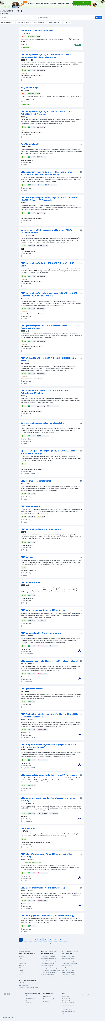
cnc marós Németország (47, 965)
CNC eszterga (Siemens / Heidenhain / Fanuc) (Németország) (49, 775)
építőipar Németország (68, 977)
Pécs (20, 961)
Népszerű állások (23, 985)
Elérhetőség (28, 1002)
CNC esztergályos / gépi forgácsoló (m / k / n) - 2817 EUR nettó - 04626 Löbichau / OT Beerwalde (49, 198)
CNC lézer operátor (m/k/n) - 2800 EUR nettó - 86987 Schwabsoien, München (45, 391)
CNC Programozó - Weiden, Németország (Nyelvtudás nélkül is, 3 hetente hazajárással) (48, 745)
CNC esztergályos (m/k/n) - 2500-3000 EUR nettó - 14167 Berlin (47, 264)
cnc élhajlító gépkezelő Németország (50, 970)
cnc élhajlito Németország (47, 977)
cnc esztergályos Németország (49, 968)
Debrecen (21, 977)
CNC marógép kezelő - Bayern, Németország (41, 633)
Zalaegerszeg (22, 963)
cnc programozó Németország (48, 956)
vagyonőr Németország (68, 958)
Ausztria (21, 958)
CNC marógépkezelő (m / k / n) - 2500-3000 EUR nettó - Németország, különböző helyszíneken (46, 55)
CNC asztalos (27, 557)
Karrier (26, 1005)
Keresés (99, 18)
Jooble (12, 1017)
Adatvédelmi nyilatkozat (68, 1005)
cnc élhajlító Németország (47, 963)
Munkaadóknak (47, 996)
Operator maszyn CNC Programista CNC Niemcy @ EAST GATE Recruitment (47, 231)
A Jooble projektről (30, 998)
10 (65, 939)
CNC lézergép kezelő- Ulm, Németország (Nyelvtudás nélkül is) (49, 661)
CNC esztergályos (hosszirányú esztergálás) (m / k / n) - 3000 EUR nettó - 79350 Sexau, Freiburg (49, 294)
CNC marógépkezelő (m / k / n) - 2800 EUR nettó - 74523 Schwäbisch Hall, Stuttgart (46, 112)
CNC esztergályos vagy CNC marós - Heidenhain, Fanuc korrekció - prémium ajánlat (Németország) (46, 173)
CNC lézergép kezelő (30, 506)
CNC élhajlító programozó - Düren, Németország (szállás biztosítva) (46, 855)
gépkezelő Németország (68, 974)
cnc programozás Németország (49, 972)
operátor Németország (68, 968)
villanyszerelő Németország (69, 963)
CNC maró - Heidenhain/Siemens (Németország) (43, 610)
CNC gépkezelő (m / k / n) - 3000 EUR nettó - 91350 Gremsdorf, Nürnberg (44, 326)
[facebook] (84, 994)
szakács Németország (68, 961)
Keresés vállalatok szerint (68, 1011)
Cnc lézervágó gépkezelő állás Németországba (42, 423)
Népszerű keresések (25, 948)
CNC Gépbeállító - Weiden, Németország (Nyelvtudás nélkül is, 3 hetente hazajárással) (49, 715)
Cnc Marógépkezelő (30, 144)
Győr (20, 974)
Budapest (21, 956)
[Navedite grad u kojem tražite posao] (55, 17)
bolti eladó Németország (68, 956)
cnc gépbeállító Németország (48, 961)
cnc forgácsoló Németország (48, 958)
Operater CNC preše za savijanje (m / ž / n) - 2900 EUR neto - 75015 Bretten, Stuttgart (48, 452)
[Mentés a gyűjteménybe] (81, 55)
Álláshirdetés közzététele (82, 3)
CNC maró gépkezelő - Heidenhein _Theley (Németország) (47, 915)
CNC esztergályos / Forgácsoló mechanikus (41, 529)
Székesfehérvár (23, 968)
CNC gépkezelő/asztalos (32, 688)
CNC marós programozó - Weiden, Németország (43, 888)
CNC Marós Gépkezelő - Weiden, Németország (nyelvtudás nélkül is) (48, 799)
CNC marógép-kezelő (30, 582)
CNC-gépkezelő (28, 828)
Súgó (26, 1000)
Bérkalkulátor (65, 1014)
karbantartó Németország (69, 972)
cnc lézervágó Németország (48, 974)
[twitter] (88, 994)
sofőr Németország (67, 965)
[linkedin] (93, 994)
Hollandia (21, 965)
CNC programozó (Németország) (36, 481)
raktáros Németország (68, 970)
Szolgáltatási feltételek (68, 1002)
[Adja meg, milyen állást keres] (18, 17)
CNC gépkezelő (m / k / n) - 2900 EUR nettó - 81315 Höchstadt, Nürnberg (49, 359)
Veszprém (21, 970)
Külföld (21, 972)
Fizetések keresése (67, 1009)
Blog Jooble (46, 1001)
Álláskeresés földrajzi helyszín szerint (28, 987)
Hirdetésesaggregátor (49, 998)
